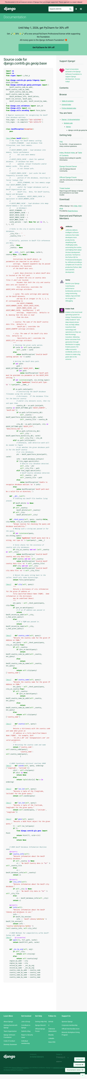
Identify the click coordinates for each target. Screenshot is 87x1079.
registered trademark (59, 1067)
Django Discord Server (68, 166)
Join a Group (25, 1021)
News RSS (51, 1042)
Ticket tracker (64, 188)
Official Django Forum (68, 177)
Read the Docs (73, 211)
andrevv (61, 1061)
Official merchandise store (70, 1029)
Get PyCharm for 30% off (43, 47)
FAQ (61, 142)
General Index (66, 104)
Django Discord (40, 1025)
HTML (75, 206)
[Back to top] (82, 1075)
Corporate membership (69, 1025)
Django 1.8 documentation (71, 119)
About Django (8, 1021)
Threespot (61, 1057)
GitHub (50, 1021)
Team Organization (10, 1031)
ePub (61, 208)
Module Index (69, 153)
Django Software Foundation (20, 1067)
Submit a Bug (25, 1031)
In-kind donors (37, 1056)
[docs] (8, 138)
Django (10, 9)
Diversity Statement (10, 1044)
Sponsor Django (67, 1021)
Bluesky (51, 1035)
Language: (79, 1064)
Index (61, 153)
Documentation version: (75, 1070)
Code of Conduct (9, 1041)
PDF (80, 206)
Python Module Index (69, 108)
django (68, 127)
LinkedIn (51, 1038)
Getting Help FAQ (41, 1021)
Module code (68, 123)
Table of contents (67, 101)
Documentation (15, 17)
